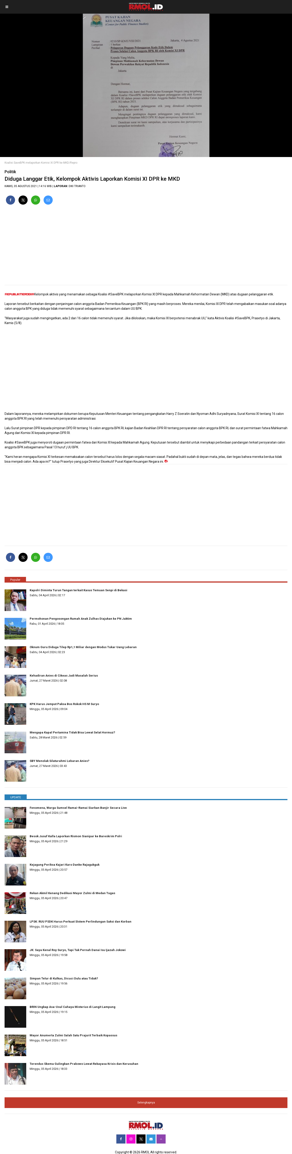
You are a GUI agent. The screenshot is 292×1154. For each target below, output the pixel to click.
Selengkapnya (146, 1102)
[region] (146, 246)
